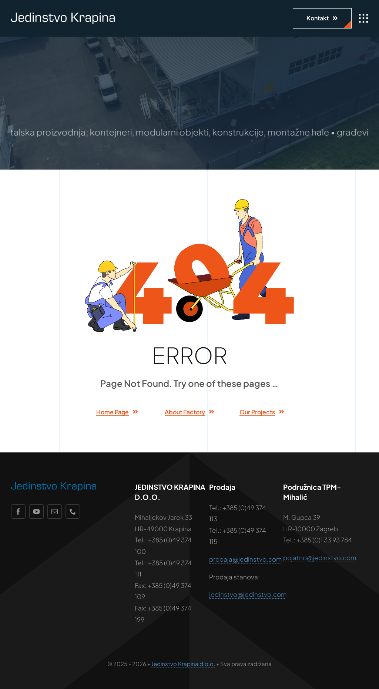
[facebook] (18, 511)
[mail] (54, 511)
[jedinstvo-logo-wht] (63, 15)
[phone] (73, 511)
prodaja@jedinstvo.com (245, 559)
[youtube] (36, 511)
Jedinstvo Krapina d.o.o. (183, 663)
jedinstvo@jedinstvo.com (247, 594)
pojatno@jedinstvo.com (319, 557)
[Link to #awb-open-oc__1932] (363, 18)
